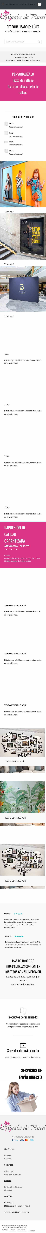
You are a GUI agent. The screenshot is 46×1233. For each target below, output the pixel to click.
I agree (12, 1230)
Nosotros (7, 1155)
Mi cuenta (8, 1190)
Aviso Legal (8, 1171)
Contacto (7, 1159)
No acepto (21, 1230)
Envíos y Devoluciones (13, 1187)
